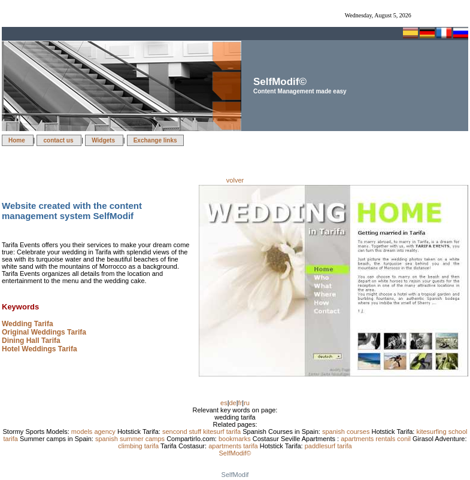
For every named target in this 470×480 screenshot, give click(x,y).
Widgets (104, 140)
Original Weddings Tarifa (44, 332)
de (232, 402)
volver (235, 180)
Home (17, 140)
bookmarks (236, 438)
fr (240, 402)
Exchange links (155, 140)
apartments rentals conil (377, 438)
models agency (94, 431)
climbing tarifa (139, 445)
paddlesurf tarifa (328, 445)
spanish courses (347, 431)
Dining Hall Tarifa (31, 340)
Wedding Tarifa (27, 324)
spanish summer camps (130, 438)
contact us (59, 140)
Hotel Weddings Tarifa (39, 349)
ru (247, 402)
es (224, 402)
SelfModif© (235, 453)
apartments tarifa (234, 445)
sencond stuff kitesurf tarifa (202, 431)
